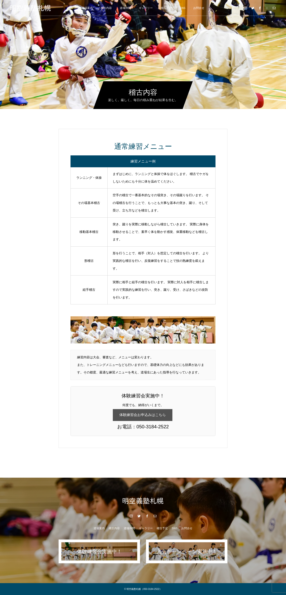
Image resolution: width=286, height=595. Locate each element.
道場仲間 (125, 8)
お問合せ (198, 8)
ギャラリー (146, 8)
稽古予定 (166, 8)
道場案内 (87, 8)
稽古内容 (106, 8)
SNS (183, 8)
